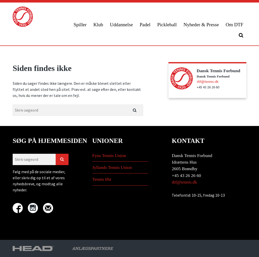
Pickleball (167, 24)
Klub (98, 24)
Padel (145, 24)
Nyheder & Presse (201, 24)
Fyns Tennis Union (109, 155)
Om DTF (234, 24)
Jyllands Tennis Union (112, 167)
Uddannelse (121, 24)
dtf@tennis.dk (208, 81)
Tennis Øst (102, 179)
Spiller (80, 24)
